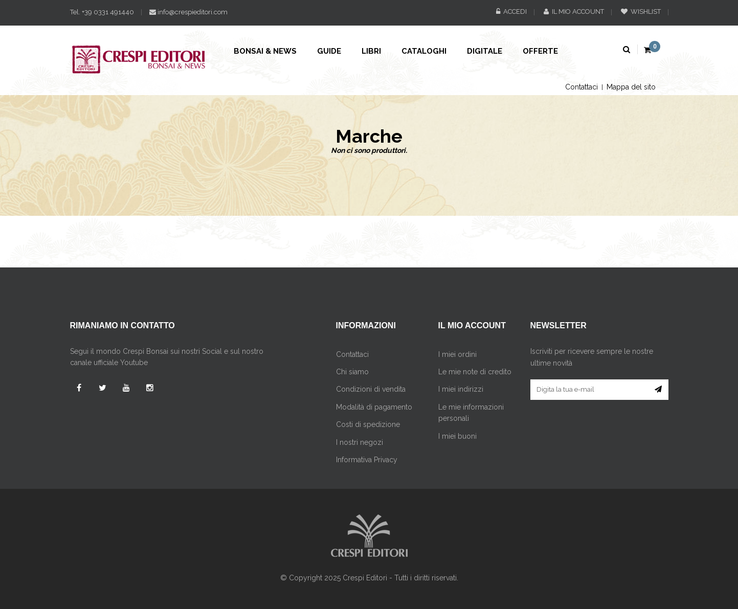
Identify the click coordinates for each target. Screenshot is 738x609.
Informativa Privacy (366, 460)
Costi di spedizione (368, 424)
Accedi (511, 11)
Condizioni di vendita (371, 389)
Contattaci (581, 87)
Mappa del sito (631, 87)
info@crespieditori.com (188, 12)
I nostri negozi (359, 442)
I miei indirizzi (460, 389)
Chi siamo (352, 372)
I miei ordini (457, 354)
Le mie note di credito (474, 372)
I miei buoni (457, 436)
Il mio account (574, 11)
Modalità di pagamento (374, 407)
